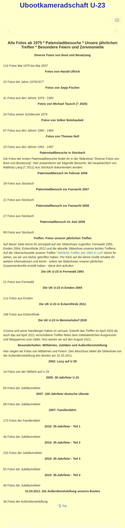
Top (62, 506)
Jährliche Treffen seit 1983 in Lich (80, 253)
